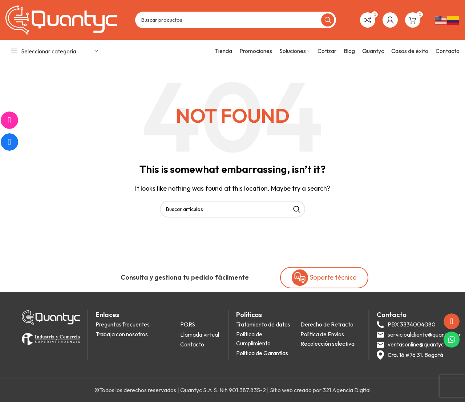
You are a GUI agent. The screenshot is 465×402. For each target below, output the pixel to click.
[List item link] (136, 324)
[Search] (235, 20)
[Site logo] (61, 19)
